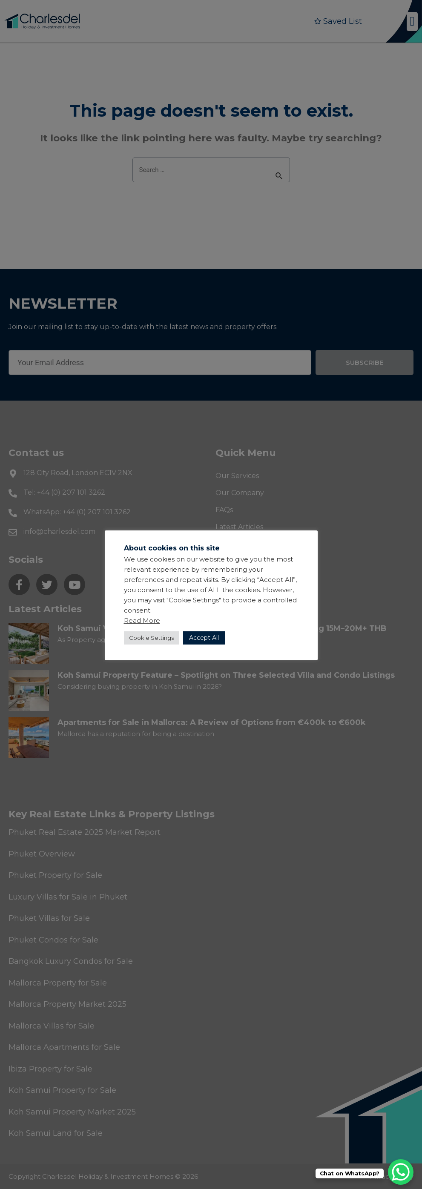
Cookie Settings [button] (151, 637)
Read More (142, 620)
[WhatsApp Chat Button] (400, 1172)
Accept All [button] (204, 638)
